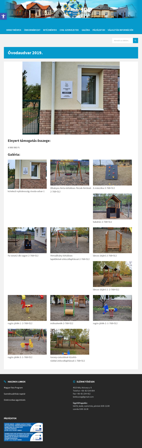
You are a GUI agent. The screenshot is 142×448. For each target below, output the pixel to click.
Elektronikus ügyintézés (14, 400)
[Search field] (125, 40)
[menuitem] (13, 29)
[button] (3, 16)
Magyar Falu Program (13, 387)
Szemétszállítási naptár (14, 394)
